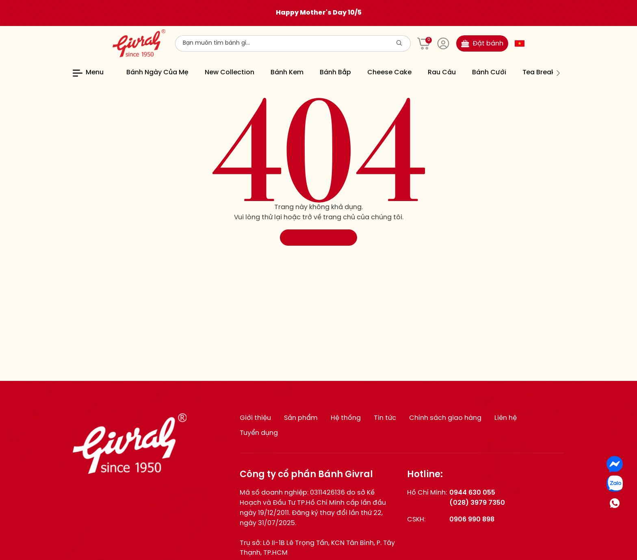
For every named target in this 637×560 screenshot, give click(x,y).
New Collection (229, 72)
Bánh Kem (287, 72)
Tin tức (385, 418)
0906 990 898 (471, 519)
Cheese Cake (389, 72)
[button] (558, 73)
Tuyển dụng (259, 433)
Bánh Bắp (335, 72)
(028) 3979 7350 (477, 502)
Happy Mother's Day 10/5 (319, 12)
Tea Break (538, 72)
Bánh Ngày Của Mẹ (157, 72)
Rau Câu (442, 72)
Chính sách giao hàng (445, 418)
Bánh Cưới (489, 72)
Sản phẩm (301, 418)
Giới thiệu (255, 418)
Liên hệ (505, 418)
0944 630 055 (472, 492)
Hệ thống (346, 418)
